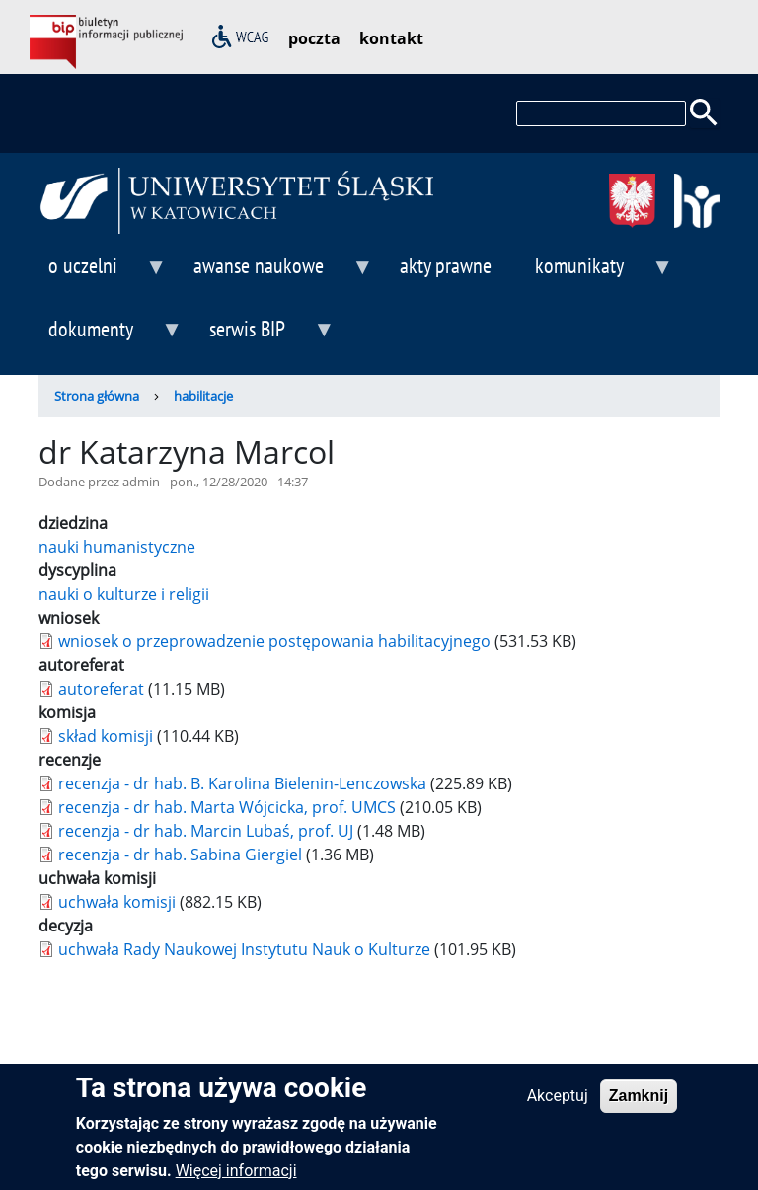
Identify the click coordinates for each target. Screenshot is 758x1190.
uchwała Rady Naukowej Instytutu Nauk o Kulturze (244, 949)
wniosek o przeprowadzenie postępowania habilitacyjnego (274, 641)
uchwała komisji (117, 902)
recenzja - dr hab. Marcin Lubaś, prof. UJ (205, 831)
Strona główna (96, 396)
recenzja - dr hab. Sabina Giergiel (180, 854)
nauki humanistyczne (116, 547)
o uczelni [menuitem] (102, 274)
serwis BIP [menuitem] (267, 337)
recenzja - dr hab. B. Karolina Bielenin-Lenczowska (244, 783)
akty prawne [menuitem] (446, 265)
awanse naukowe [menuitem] (278, 274)
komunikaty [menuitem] (599, 274)
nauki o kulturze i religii (123, 594)
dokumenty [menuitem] (110, 337)
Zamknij (638, 1103)
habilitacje (203, 396)
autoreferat (101, 689)
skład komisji (105, 736)
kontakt (391, 38)
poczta (314, 38)
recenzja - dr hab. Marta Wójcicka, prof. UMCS (227, 807)
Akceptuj (557, 1103)
